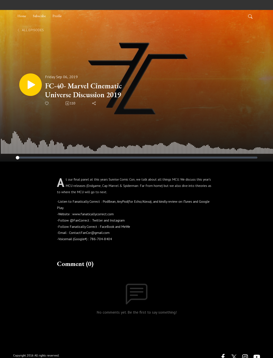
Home (22, 16)
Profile (57, 16)
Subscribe (39, 16)
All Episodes (30, 30)
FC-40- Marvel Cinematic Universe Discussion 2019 (83, 90)
